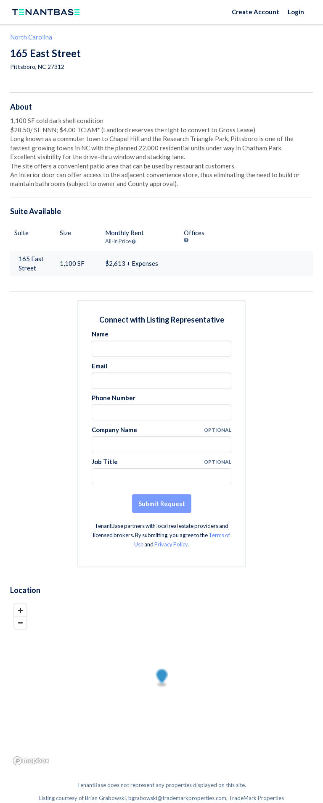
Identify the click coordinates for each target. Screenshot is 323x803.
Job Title (105, 461)
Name (100, 334)
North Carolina (31, 37)
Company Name (114, 429)
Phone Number (113, 398)
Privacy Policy (171, 544)
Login (296, 12)
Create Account (255, 12)
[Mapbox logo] (31, 761)
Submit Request (161, 503)
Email (99, 366)
